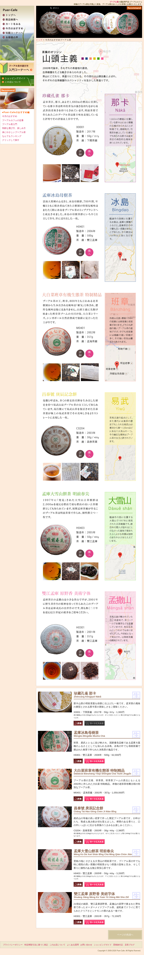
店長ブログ (130, 945)
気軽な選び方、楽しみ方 (14, 128)
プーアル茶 (114, 2)
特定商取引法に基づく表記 (36, 945)
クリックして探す (10, 140)
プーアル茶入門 (9, 124)
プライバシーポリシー (13, 945)
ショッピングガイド (103, 945)
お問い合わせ (86, 945)
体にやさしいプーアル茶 (14, 132)
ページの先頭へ (125, 934)
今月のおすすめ (9, 116)
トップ (39, 40)
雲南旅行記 (118, 945)
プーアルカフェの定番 (13, 120)
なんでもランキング (11, 136)
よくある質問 (73, 945)
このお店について (57, 945)
